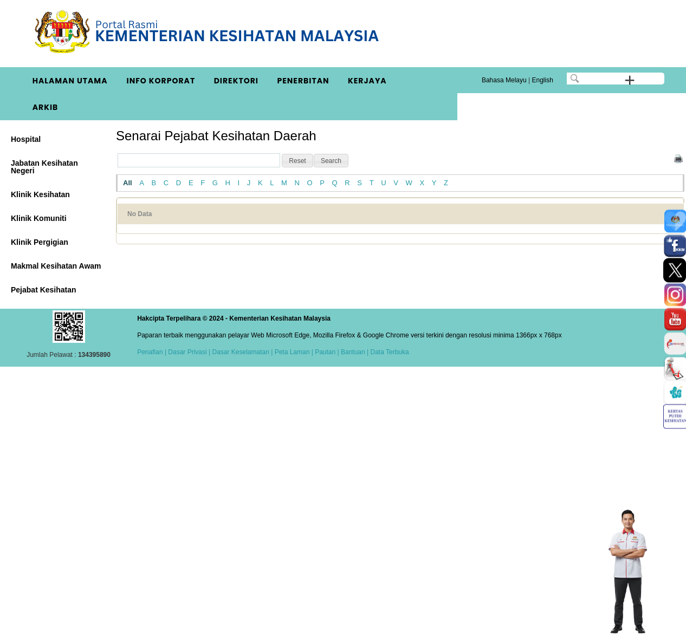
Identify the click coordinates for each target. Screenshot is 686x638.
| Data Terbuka (387, 352)
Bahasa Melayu (504, 80)
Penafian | (151, 352)
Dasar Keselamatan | (241, 352)
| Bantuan (350, 352)
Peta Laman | (294, 352)
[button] (297, 161)
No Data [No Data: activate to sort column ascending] (139, 214)
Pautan (325, 352)
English (542, 80)
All (127, 183)
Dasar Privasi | (188, 352)
